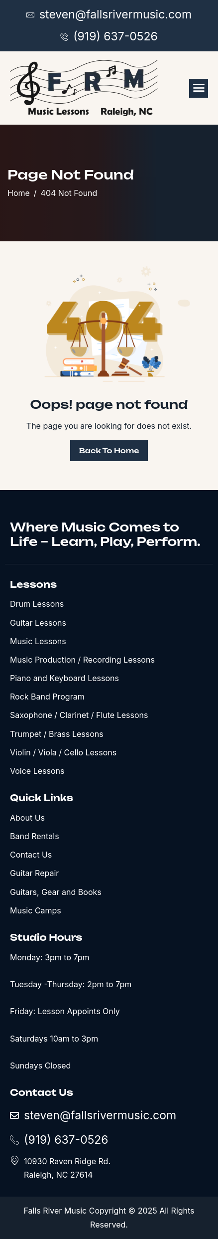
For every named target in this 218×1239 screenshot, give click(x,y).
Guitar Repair (34, 873)
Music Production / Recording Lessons (82, 660)
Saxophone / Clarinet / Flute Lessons (79, 715)
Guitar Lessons (38, 623)
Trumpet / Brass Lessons (57, 734)
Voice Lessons (37, 771)
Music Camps (35, 910)
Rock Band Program (47, 697)
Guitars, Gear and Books (56, 892)
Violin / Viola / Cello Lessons (63, 752)
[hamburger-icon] (198, 88)
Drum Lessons (37, 604)
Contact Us (31, 855)
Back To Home (109, 450)
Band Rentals (34, 836)
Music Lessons (38, 641)
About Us (27, 818)
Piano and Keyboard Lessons (64, 678)
